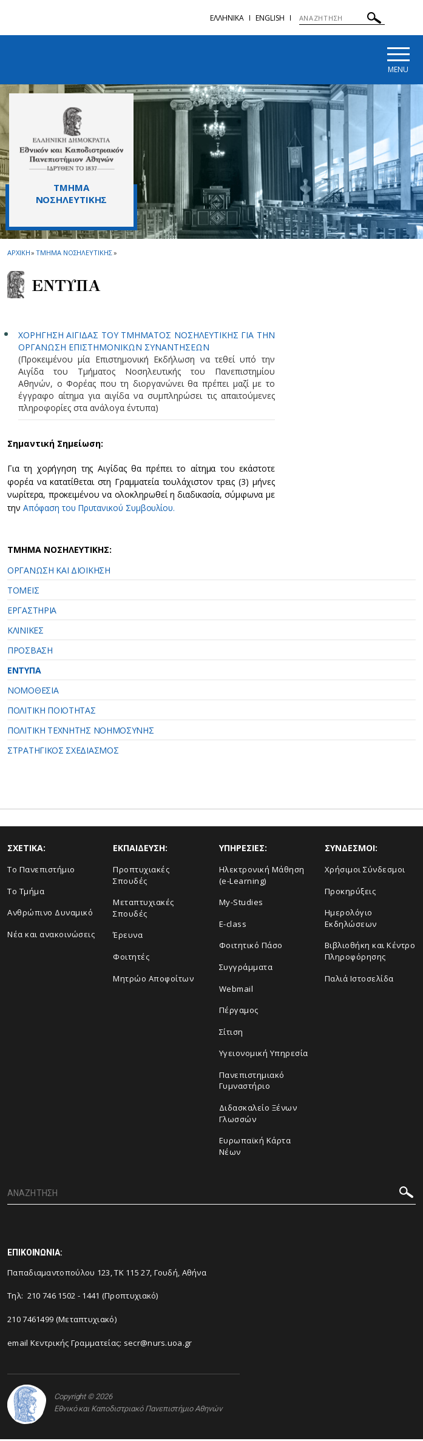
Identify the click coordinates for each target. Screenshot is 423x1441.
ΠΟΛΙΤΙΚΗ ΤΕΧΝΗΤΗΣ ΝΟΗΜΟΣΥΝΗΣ (80, 732)
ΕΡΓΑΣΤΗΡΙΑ (31, 612)
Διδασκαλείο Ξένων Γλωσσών (258, 1114)
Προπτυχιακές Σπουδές (141, 877)
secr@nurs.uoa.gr (158, 1344)
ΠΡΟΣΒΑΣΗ (30, 652)
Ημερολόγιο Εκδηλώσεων (351, 920)
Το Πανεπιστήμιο (41, 871)
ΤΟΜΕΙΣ (23, 592)
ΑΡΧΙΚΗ (18, 254)
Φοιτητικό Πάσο (251, 946)
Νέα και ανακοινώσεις (51, 935)
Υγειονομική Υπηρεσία (263, 1054)
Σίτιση (231, 1033)
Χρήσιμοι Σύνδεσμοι (365, 871)
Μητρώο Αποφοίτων (153, 979)
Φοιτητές (131, 958)
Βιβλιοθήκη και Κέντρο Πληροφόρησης (370, 952)
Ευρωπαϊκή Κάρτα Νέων (255, 1148)
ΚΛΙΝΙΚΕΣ (25, 632)
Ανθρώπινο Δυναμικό (50, 914)
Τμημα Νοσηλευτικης (74, 254)
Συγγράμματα (246, 968)
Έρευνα (128, 936)
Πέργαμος (239, 1011)
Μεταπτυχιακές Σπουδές (143, 909)
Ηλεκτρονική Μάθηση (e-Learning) (262, 877)
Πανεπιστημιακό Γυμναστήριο (252, 1082)
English (270, 18)
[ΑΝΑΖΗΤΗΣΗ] (342, 18)
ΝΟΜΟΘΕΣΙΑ (32, 692)
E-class (233, 925)
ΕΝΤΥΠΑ (24, 672)
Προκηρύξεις (350, 892)
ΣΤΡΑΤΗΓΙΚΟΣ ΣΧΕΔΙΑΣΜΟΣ (62, 752)
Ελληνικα (227, 18)
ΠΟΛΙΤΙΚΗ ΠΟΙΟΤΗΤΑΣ (51, 712)
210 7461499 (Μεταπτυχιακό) (62, 1320)
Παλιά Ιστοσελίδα (359, 979)
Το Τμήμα (25, 892)
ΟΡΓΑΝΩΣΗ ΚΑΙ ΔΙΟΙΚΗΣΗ (58, 572)
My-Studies (241, 903)
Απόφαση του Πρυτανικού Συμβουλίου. (102, 509)
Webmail (236, 990)
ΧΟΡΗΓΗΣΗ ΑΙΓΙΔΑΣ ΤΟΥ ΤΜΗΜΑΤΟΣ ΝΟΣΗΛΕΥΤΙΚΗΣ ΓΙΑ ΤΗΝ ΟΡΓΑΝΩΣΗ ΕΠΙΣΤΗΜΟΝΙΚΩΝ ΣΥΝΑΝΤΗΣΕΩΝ (146, 343)
